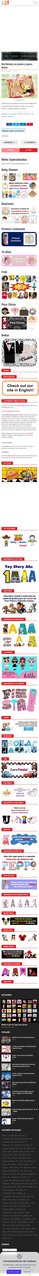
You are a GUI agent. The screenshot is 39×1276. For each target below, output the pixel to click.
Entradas (6, 1250)
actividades (6, 1142)
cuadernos (15, 1158)
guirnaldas (14, 1177)
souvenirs (25, 1222)
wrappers (29, 1235)
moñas (14, 1200)
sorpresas (13, 1222)
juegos (31, 1183)
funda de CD (27, 1167)
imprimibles (15, 1180)
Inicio (6, 56)
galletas (5, 1174)
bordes (29, 1148)
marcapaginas (7, 1196)
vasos (4, 1235)
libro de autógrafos (8, 1190)
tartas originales (15, 1228)
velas (12, 1235)
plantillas (24, 1206)
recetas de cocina (8, 1212)
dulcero (14, 1164)
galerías (26, 1171)
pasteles (5, 1206)
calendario (15, 1151)
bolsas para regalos (8, 1148)
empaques (26, 1164)
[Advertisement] (19, 29)
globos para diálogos (27, 1174)
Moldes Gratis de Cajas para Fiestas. (15, 1025)
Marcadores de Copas (17, 1135)
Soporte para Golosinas (21, 1139)
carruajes (26, 1151)
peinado (15, 1206)
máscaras (5, 1203)
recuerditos (20, 1212)
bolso (20, 1148)
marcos (18, 1196)
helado (24, 1177)
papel (15, 1203)
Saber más (27, 1272)
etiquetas (5, 1167)
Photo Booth (6, 1139)
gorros (5, 1177)
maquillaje (19, 1193)
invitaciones (6, 1183)
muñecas (23, 1200)
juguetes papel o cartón (9, 1187)
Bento (20, 114)
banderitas (18, 1145)
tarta (4, 1228)
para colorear (26, 1203)
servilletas (17, 1219)
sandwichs (14, 56)
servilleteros (27, 1219)
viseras (20, 1235)
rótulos (15, 1216)
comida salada (22, 1155)
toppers (28, 1228)
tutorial (5, 1232)
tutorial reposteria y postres (20, 1232)
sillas (4, 1222)
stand (4, 1225)
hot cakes (5, 1180)
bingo (28, 1145)
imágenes (28, 1180)
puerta (21, 1209)
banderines (6, 1145)
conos (4, 1158)
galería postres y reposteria (11, 1171)
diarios (21, 1161)
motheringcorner (20, 100)
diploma (30, 1161)
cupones (24, 1158)
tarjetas (22, 1225)
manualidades (7, 1193)
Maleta (4, 1135)
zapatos (5, 1238)
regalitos (5, 1216)
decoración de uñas (8, 1161)
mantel (21, 1190)
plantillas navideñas (8, 1209)
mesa (28, 1196)
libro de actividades (27, 1187)
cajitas (4, 1151)
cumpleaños (27, 114)
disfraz (5, 1164)
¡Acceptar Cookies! (14, 1272)
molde (4, 1200)
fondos (16, 1167)
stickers (13, 1225)
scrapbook (6, 1219)
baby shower (12, 114)
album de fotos (19, 1142)
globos (14, 1174)
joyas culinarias (20, 1183)
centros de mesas (8, 1155)
